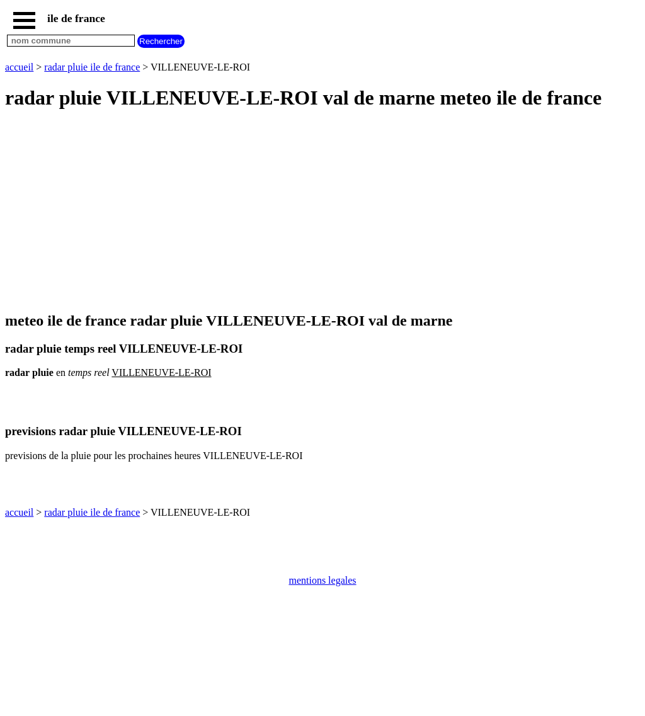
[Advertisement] (322, 211)
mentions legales (322, 580)
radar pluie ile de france (92, 67)
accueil (19, 67)
